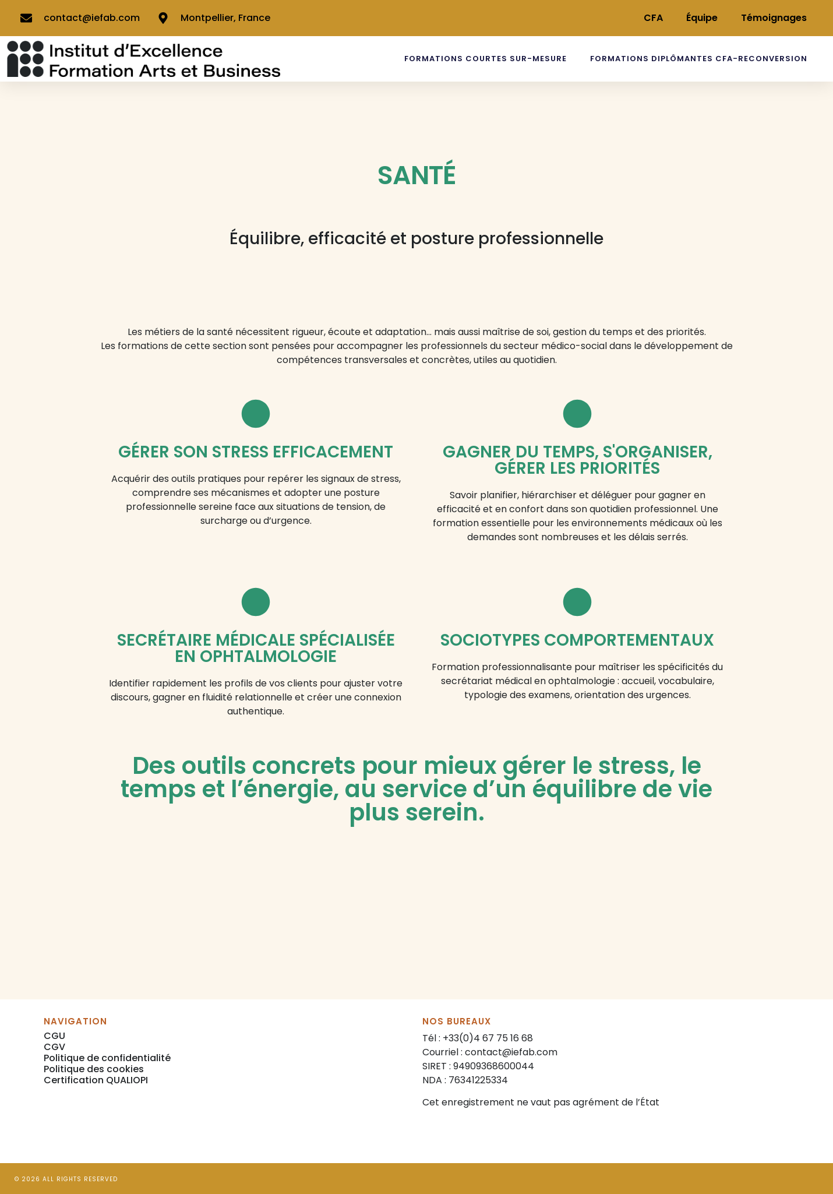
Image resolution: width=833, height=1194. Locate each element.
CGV (54, 1047)
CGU (54, 1035)
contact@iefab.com (511, 1052)
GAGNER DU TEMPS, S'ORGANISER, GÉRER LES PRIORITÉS (577, 460)
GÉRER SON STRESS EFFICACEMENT (255, 452)
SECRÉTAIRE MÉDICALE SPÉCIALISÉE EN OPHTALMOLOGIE (256, 648)
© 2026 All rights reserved (66, 1179)
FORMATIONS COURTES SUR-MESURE (485, 58)
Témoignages (774, 17)
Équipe (702, 17)
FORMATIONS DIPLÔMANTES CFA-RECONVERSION (698, 58)
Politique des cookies (94, 1069)
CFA (653, 17)
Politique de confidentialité (107, 1058)
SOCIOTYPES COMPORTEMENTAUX (577, 640)
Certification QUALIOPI (96, 1080)
